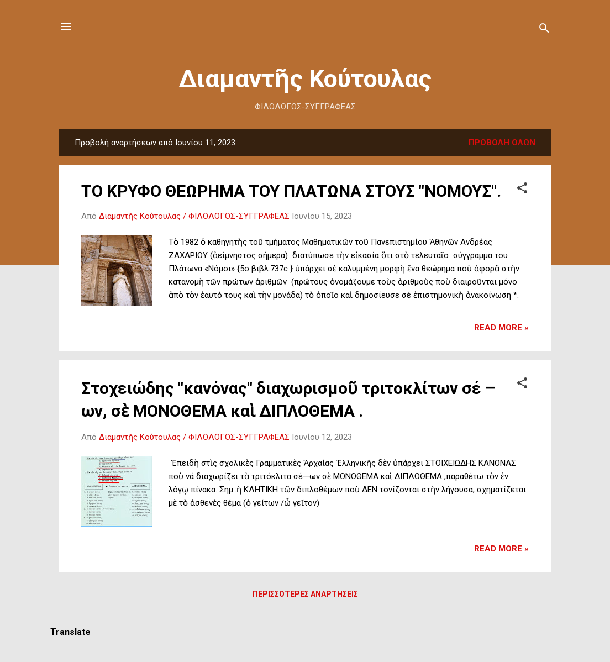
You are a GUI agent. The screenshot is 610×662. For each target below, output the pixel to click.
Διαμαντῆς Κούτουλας (305, 78)
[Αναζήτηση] (544, 30)
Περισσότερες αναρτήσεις (305, 594)
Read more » (501, 328)
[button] (522, 189)
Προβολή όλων (502, 143)
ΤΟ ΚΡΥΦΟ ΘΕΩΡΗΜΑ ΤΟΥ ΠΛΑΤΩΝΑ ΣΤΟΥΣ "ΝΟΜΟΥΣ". (291, 191)
